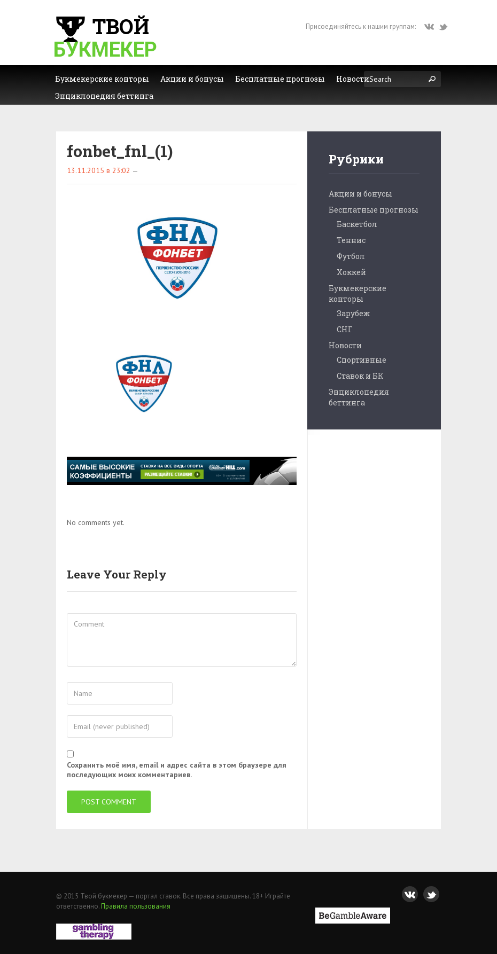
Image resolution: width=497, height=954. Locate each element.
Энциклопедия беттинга (359, 397)
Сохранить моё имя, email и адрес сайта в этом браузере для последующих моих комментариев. (176, 769)
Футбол (351, 256)
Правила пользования (135, 906)
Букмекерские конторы (357, 293)
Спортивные (361, 360)
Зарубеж (353, 313)
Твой (105, 37)
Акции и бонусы (360, 194)
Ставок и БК (360, 376)
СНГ (345, 329)
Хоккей (351, 272)
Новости (345, 345)
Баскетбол (357, 224)
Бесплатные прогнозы (373, 210)
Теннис (351, 240)
